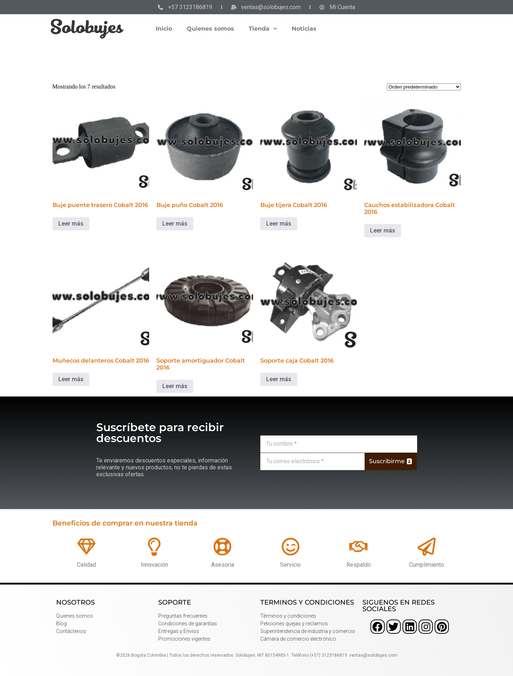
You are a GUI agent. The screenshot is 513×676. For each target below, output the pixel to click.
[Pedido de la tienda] (424, 86)
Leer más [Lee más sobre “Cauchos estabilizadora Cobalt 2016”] (382, 230)
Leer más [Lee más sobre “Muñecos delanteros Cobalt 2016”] (70, 379)
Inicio (164, 28)
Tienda (263, 28)
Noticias (304, 28)
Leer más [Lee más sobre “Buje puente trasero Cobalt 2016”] (70, 223)
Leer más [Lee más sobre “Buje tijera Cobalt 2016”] (278, 223)
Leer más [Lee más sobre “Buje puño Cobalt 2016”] (174, 223)
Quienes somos (210, 28)
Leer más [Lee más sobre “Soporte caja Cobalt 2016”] (278, 379)
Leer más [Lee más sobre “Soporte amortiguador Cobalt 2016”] (174, 386)
